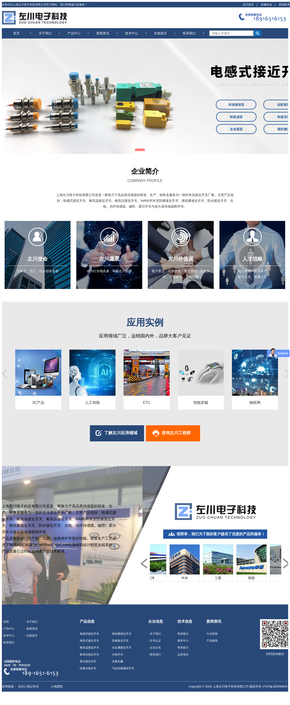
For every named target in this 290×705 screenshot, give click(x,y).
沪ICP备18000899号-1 (276, 686)
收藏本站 (266, 4)
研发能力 (183, 647)
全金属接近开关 (121, 647)
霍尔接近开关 (88, 661)
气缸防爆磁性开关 (123, 668)
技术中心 (131, 33)
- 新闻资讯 (31, 628)
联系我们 (189, 33)
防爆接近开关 (120, 640)
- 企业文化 (154, 647)
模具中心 (183, 640)
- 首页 (5, 621)
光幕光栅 (117, 661)
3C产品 (38, 403)
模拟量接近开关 (121, 633)
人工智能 (92, 403)
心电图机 (57, 686)
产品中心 (74, 33)
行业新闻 (212, 633)
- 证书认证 (154, 640)
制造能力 (183, 633)
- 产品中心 (8, 628)
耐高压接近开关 (89, 654)
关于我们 (45, 33)
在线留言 (160, 33)
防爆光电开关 (88, 668)
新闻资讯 (102, 33)
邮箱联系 (284, 4)
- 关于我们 (31, 621)
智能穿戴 (200, 403)
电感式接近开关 (89, 633)
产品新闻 (212, 640)
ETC (146, 403)
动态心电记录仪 (28, 686)
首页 (16, 33)
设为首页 (248, 4)
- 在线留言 (31, 635)
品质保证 (183, 654)
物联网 (254, 403)
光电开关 (117, 654)
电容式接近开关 (89, 640)
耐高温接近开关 (89, 647)
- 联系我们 (8, 642)
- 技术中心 (8, 635)
